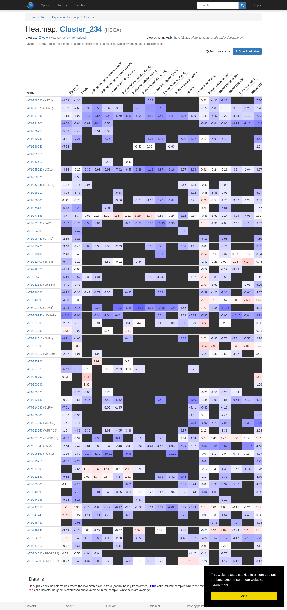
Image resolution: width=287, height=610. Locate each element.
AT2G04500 (34, 231)
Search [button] (80, 5)
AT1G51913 (34, 154)
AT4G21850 (34, 423)
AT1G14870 (34, 108)
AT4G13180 (34, 399)
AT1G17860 (34, 115)
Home (32, 17)
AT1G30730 (34, 138)
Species (46, 5)
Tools (44, 17)
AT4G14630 (34, 407)
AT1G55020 (34, 169)
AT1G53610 (34, 161)
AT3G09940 (34, 315)
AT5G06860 (34, 453)
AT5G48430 (34, 522)
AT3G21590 (34, 346)
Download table (247, 51)
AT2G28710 (34, 277)
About (70, 606)
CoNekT (30, 606)
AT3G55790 (34, 376)
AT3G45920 (34, 361)
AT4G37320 (34, 438)
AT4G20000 (34, 415)
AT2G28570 (34, 269)
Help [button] (257, 5)
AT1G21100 (34, 123)
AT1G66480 (34, 200)
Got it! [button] (244, 596)
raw (59, 37)
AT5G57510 (34, 545)
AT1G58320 (34, 177)
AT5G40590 (34, 492)
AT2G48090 (34, 300)
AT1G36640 (34, 146)
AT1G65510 (34, 192)
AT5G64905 (34, 561)
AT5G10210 (34, 461)
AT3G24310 (34, 353)
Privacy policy (196, 606)
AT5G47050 (34, 507)
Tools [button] (63, 5)
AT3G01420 (34, 307)
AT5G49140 (34, 530)
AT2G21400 (34, 261)
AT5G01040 (34, 446)
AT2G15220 (34, 246)
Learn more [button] (219, 585)
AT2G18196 (34, 254)
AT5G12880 (34, 476)
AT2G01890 (34, 223)
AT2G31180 (34, 284)
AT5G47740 (34, 515)
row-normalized (76, 37)
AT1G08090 (34, 100)
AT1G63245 (34, 185)
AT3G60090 (34, 384)
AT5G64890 (34, 553)
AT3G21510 (34, 338)
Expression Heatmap (65, 17)
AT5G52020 (34, 538)
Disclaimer (153, 606)
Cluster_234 (81, 29)
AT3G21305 (34, 323)
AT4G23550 (34, 430)
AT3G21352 (34, 330)
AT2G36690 (34, 292)
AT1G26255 (34, 131)
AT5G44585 (34, 499)
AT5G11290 (34, 469)
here (177, 37)
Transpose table (218, 51)
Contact (111, 606)
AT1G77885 (34, 215)
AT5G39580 (34, 484)
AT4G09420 (34, 392)
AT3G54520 (34, 369)
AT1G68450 (34, 208)
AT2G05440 (34, 238)
